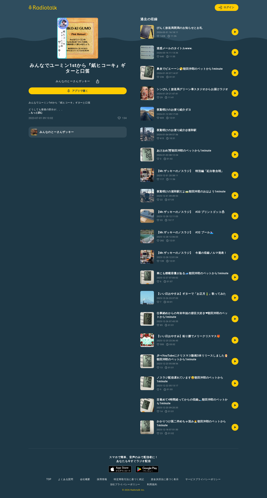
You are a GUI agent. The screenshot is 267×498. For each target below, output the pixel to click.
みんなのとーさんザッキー (73, 81)
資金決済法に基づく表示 (165, 479)
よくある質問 (65, 479)
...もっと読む (36, 112)
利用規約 (152, 484)
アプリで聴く (77, 91)
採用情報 (102, 479)
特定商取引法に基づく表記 (129, 479)
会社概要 (85, 479)
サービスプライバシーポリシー (203, 479)
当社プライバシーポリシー (125, 484)
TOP (48, 479)
